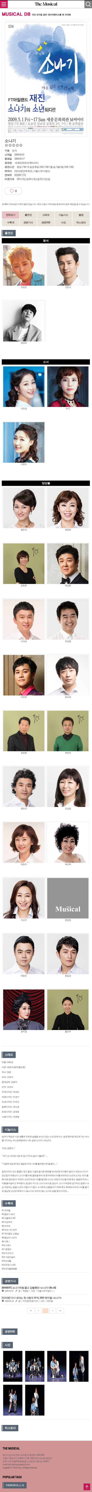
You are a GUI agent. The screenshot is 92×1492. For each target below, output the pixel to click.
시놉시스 (63, 214)
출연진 (28, 214)
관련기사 (28, 222)
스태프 (46, 214)
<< (31, 1311)
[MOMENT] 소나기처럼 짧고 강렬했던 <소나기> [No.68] (29, 1287)
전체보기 (10, 214)
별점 (81, 214)
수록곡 (10, 222)
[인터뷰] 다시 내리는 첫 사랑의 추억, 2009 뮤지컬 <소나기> (32, 1297)
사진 (63, 222)
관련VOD (45, 222)
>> (60, 1311)
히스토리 (81, 222)
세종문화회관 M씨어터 (26, 162)
